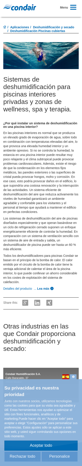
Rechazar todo (22, 456)
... (28, 288)
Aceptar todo (41, 445)
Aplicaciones (19, 27)
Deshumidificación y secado (53, 27)
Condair (19, 7)
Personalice (59, 456)
